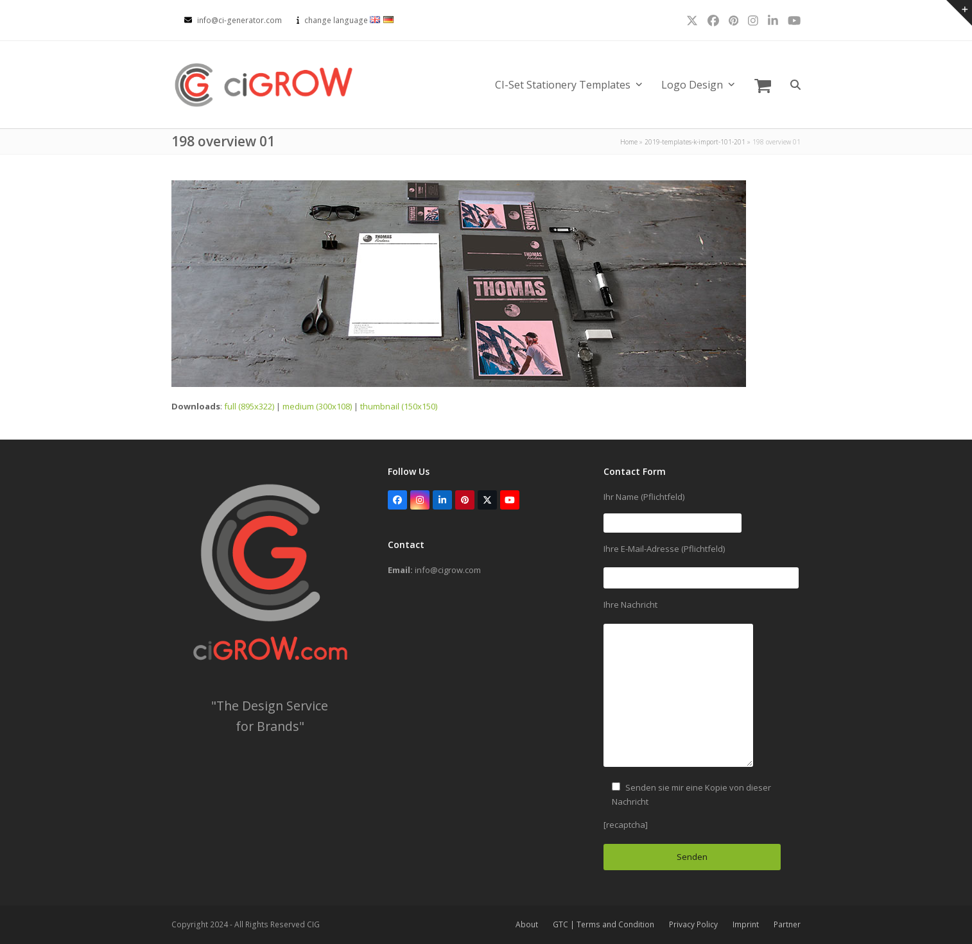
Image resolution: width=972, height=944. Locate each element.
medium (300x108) (317, 406)
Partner (787, 924)
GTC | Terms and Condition (603, 924)
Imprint (746, 924)
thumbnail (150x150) (398, 406)
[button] (763, 84)
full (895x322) (249, 406)
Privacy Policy (693, 924)
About (527, 924)
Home (629, 141)
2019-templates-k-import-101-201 (695, 141)
